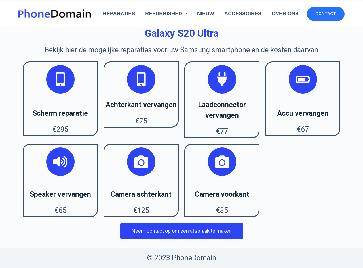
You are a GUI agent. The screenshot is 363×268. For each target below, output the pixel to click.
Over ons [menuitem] (285, 13)
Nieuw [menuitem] (205, 13)
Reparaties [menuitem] (119, 13)
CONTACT (325, 13)
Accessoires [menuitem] (242, 13)
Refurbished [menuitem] (166, 13)
